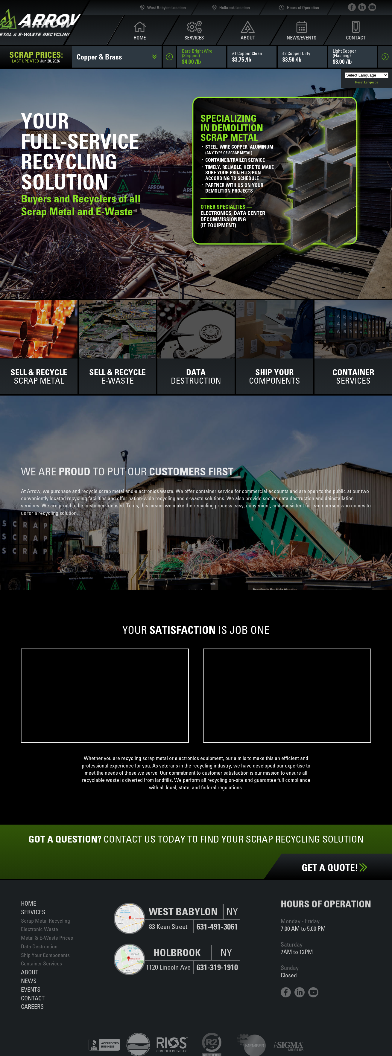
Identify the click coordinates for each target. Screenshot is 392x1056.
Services (33, 912)
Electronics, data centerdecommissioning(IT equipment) (232, 216)
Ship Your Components (45, 955)
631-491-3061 (217, 927)
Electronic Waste (39, 929)
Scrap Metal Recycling (45, 920)
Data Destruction (39, 946)
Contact (33, 998)
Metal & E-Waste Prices (47, 937)
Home (28, 903)
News (29, 981)
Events (30, 989)
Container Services (41, 963)
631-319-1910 (217, 967)
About (29, 972)
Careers (32, 1006)
